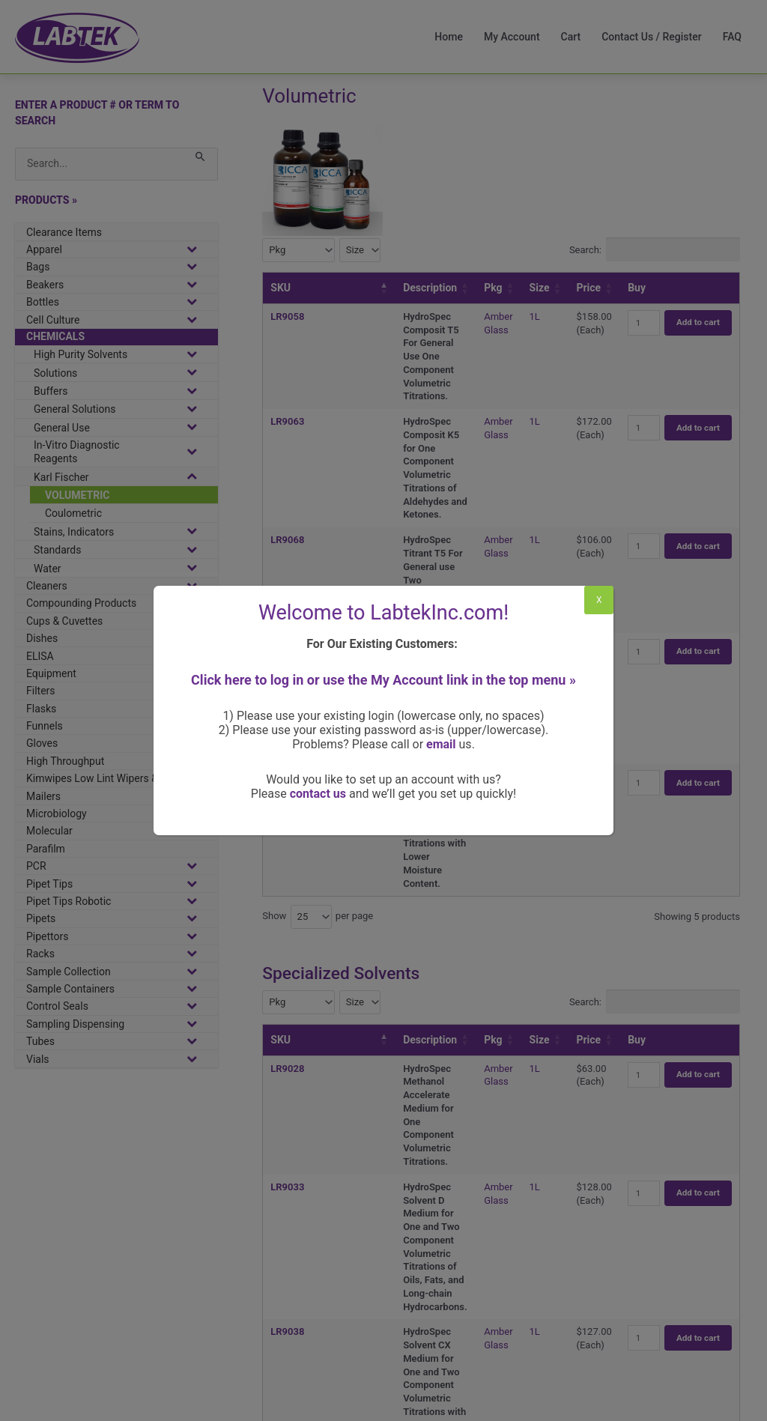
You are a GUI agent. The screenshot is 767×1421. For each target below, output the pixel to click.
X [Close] (599, 600)
